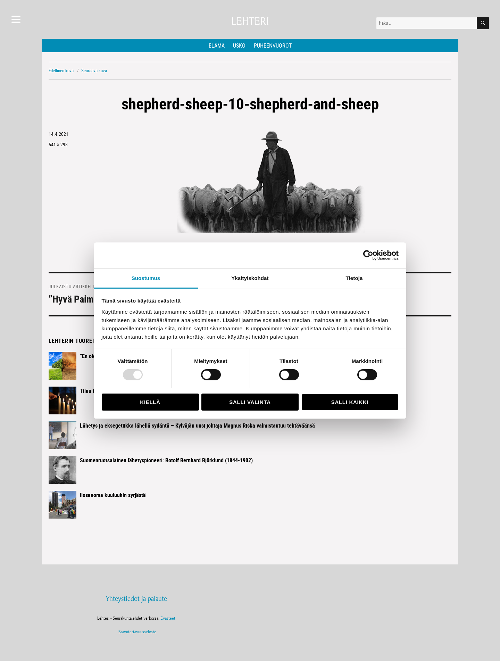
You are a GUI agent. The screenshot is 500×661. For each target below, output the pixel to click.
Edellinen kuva (61, 70)
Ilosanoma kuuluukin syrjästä (113, 495)
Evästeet (167, 618)
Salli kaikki (350, 402)
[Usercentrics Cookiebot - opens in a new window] (368, 255)
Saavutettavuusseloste (136, 631)
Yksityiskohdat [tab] (249, 278)
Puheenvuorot (273, 45)
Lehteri (250, 21)
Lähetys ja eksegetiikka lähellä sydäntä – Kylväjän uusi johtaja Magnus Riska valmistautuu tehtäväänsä (197, 425)
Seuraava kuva (94, 70)
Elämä (217, 45)
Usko (239, 45)
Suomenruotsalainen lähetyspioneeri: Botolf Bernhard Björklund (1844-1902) (166, 460)
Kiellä (150, 402)
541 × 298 (58, 144)
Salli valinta (249, 402)
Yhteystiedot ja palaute (136, 598)
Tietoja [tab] (354, 278)
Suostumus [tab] (146, 278)
